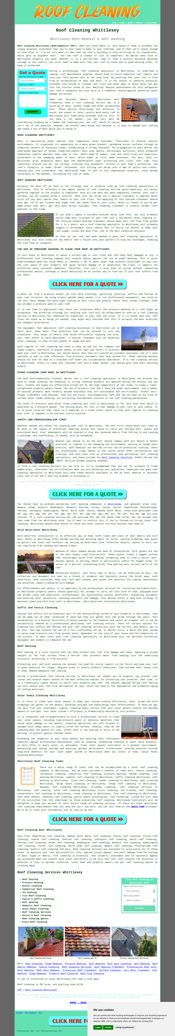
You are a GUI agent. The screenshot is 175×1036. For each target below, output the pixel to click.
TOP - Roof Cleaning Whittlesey (37, 990)
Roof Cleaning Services (77, 967)
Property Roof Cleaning (63, 973)
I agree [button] (98, 1027)
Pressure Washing (75, 964)
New (40, 1013)
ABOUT (130, 23)
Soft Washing (97, 964)
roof (102, 62)
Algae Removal (53, 964)
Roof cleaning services (87, 849)
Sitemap (19, 1013)
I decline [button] (108, 1027)
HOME (114, 23)
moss (140, 148)
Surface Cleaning (110, 970)
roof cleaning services (136, 787)
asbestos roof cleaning (57, 797)
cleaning (70, 328)
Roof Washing (25, 970)
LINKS (122, 23)
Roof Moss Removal (48, 970)
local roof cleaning (67, 790)
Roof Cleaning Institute (117, 457)
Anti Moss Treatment (136, 970)
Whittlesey (114, 504)
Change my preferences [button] (125, 1027)
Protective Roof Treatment (79, 970)
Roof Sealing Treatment (109, 967)
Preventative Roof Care (141, 967)
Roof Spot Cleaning (119, 964)
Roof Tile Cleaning (92, 973)
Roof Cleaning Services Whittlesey (49, 872)
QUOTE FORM (137, 807)
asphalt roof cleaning (80, 777)
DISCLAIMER (151, 23)
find (26, 836)
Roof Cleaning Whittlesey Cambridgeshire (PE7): (47, 46)
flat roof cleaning (125, 793)
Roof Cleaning (33, 964)
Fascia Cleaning (49, 967)
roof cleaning (85, 103)
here (31, 865)
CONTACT (139, 23)
